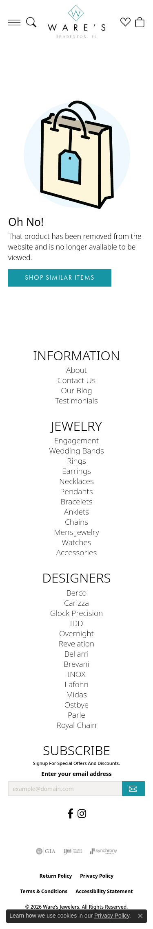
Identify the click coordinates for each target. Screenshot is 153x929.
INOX (77, 673)
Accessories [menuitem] (76, 552)
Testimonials (76, 400)
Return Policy (56, 875)
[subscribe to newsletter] (133, 788)
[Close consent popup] (140, 916)
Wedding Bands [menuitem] (76, 450)
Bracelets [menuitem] (76, 501)
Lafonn (76, 684)
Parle (76, 714)
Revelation (76, 643)
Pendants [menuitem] (76, 491)
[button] (31, 22)
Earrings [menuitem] (76, 470)
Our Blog (76, 390)
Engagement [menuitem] (76, 440)
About (76, 369)
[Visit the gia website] (45, 851)
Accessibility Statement (104, 891)
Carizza (76, 602)
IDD (76, 623)
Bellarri (76, 653)
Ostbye (76, 704)
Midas (76, 694)
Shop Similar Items (60, 277)
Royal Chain (76, 724)
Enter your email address (76, 774)
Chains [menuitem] (76, 521)
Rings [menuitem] (76, 460)
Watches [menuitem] (76, 542)
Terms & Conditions (43, 891)
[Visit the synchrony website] (103, 851)
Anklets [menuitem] (76, 511)
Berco (77, 592)
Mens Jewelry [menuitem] (76, 531)
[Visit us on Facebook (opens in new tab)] (70, 814)
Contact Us (76, 380)
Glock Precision (76, 612)
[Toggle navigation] (14, 22)
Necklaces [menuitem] (76, 480)
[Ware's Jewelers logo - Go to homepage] (76, 22)
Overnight (76, 633)
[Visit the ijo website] (73, 851)
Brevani (76, 663)
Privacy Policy (96, 875)
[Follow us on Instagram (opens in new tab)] (82, 814)
